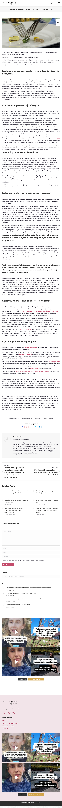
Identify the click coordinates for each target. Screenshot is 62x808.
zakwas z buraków (25, 355)
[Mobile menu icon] (59, 3)
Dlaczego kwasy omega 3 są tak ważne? (20, 492)
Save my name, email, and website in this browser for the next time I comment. (23, 560)
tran (28, 333)
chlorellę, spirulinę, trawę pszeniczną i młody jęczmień (33, 372)
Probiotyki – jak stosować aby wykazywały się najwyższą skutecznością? (14, 510)
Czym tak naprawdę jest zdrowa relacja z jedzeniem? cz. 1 (23, 599)
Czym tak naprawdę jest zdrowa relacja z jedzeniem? (22, 593)
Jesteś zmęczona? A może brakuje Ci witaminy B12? (16, 501)
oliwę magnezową (54, 362)
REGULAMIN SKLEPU (8, 726)
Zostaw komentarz (48, 418)
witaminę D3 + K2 (31, 348)
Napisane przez (26, 418)
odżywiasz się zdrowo (28, 311)
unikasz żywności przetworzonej (47, 311)
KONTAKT (5, 729)
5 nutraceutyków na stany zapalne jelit (47, 501)
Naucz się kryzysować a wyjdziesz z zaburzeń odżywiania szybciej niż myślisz (28, 587)
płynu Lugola (34, 369)
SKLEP (3, 720)
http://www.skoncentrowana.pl (21, 439)
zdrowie (5, 20)
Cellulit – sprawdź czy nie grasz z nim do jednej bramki (47, 492)
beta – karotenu (25, 329)
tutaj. (58, 138)
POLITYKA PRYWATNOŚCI (10, 723)
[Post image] (6, 493)
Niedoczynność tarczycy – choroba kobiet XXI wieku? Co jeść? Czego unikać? (47, 510)
